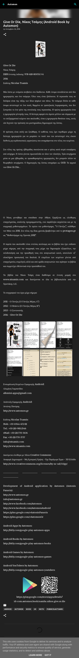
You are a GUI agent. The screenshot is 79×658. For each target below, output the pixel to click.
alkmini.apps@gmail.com (17, 393)
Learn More (35, 655)
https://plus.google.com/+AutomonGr (23, 517)
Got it (48, 655)
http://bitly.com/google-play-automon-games (27, 556)
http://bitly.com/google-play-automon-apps (26, 530)
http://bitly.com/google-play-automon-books (27, 543)
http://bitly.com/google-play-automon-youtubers (29, 570)
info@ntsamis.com (13, 441)
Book (28, 609)
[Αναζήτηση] (75, 4)
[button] (4, 34)
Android (8, 609)
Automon (12, 4)
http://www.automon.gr (16, 410)
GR (35, 609)
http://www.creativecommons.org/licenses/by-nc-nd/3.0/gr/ (35, 463)
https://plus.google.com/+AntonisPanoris (25, 512)
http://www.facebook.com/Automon (22, 503)
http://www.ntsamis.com (16, 446)
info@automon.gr (12, 499)
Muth (41, 609)
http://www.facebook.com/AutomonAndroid (27, 508)
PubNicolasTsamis (55, 609)
